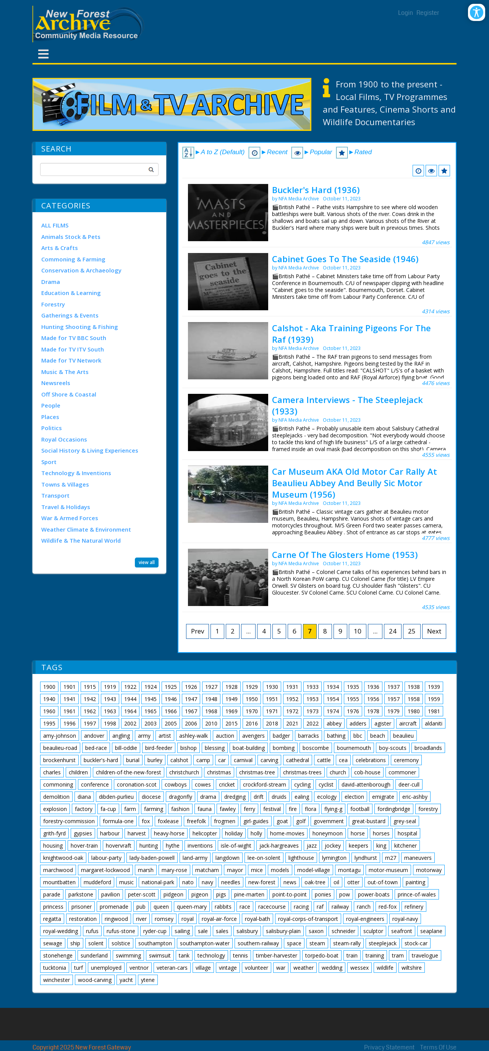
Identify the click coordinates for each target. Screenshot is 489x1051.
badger (281, 735)
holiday (234, 833)
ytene (148, 979)
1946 (171, 699)
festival (272, 808)
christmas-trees (302, 772)
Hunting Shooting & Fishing (79, 326)
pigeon (199, 894)
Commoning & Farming (73, 259)
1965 (150, 711)
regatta (52, 918)
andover (94, 735)
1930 (272, 686)
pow (344, 894)
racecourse (272, 906)
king (381, 845)
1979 (393, 711)
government (329, 821)
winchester (56, 979)
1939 (434, 686)
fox (146, 821)
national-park (158, 882)
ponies (323, 894)
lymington (334, 857)
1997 (90, 723)
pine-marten (249, 894)
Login (405, 12)
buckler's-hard (101, 760)
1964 (130, 711)
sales (222, 931)
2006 (191, 723)
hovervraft (118, 845)
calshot (179, 760)
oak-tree (314, 882)
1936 (373, 686)
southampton (155, 943)
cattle (324, 760)
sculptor (373, 931)
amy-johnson (59, 735)
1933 (312, 686)
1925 (171, 686)
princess (53, 906)
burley (154, 760)
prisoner (81, 906)
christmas (219, 772)
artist (165, 735)
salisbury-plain (283, 931)
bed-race (96, 747)
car (222, 760)
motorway (429, 870)
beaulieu (403, 735)
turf (78, 967)
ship (75, 943)
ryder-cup (155, 931)
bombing (284, 747)
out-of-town (383, 882)
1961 (69, 711)
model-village (313, 870)
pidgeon (173, 894)
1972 (292, 711)
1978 (373, 711)
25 (412, 631)
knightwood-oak (63, 857)
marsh (146, 870)
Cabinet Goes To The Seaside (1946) (345, 258)
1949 (231, 699)
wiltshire (412, 967)
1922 (130, 686)
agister (382, 723)
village (203, 967)
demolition (56, 796)
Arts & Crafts (59, 247)
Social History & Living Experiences (89, 450)
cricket (227, 784)
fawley (228, 808)
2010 (211, 723)
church (338, 772)
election (354, 796)
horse (358, 833)
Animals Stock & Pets (70, 236)
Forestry (53, 304)
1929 (252, 686)
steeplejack (383, 943)
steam (317, 943)
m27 (390, 857)
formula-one (118, 821)
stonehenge (58, 955)
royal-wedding (60, 931)
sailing (182, 931)
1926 (191, 686)
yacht (126, 979)
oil (336, 882)
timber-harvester (276, 955)
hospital (407, 833)
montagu (349, 870)
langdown (227, 857)
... (248, 631)
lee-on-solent (264, 857)
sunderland (94, 955)
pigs (221, 894)
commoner (402, 772)
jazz (312, 845)
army (144, 735)
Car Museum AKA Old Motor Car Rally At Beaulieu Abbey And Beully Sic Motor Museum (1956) (354, 483)
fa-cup (108, 808)
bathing (336, 735)
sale (203, 931)
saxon (316, 931)
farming (153, 808)
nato (188, 882)
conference (95, 784)
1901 (69, 686)
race (245, 906)
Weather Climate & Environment (86, 529)
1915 (90, 686)
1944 (130, 699)
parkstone (80, 894)
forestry (428, 808)
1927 (211, 686)
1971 (272, 711)
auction (225, 735)
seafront (401, 931)
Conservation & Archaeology (81, 270)
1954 (333, 699)
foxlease (168, 821)
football (359, 808)
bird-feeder (158, 747)
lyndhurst (366, 857)
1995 (49, 723)
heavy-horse (169, 833)
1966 (171, 711)
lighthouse (301, 857)
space (294, 943)
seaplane (431, 931)
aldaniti (433, 723)
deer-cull (408, 784)
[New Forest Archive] (89, 24)
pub (141, 906)
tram (398, 955)
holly (256, 833)
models (280, 870)
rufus (92, 931)
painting (415, 882)
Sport (49, 462)
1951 (272, 699)
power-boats (374, 894)
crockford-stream (264, 784)
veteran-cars (172, 967)
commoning (58, 784)
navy (207, 882)
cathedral (297, 760)
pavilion (110, 894)
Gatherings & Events (70, 315)
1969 (231, 711)
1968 (211, 711)
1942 (90, 699)
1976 (353, 711)
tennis (240, 955)
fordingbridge (393, 808)
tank (184, 955)
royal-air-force (219, 918)
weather (303, 967)
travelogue (425, 955)
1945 (150, 699)
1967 (191, 711)
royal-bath (257, 918)
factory (83, 808)
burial (132, 760)
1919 (110, 686)
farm (130, 808)
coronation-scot (137, 784)
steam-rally (347, 943)
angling (121, 735)
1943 (110, 699)
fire (293, 808)
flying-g (333, 808)
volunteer (256, 967)
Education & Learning (71, 293)
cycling (302, 784)
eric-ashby (414, 796)
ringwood (116, 918)
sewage (52, 943)
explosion (55, 808)
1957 (393, 699)
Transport (55, 495)
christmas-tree (257, 772)
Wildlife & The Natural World (81, 540)
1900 (49, 686)
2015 (231, 723)
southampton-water (205, 943)
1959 (434, 699)
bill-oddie (126, 747)
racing (301, 906)
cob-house (367, 772)
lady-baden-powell (152, 857)
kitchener (405, 845)
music (126, 882)
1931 (292, 686)
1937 (393, 686)
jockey (333, 845)
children (78, 772)
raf (320, 906)
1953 (312, 699)
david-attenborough (366, 784)
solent (96, 943)
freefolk (196, 821)
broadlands (428, 747)
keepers (358, 845)
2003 (150, 723)
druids (279, 796)
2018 (272, 723)
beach (377, 735)
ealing (302, 796)
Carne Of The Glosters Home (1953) (345, 554)
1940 (49, 699)
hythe (173, 845)
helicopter (205, 833)
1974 (333, 711)
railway (340, 906)
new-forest (261, 882)
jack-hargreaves (279, 845)
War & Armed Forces (69, 518)
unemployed (106, 967)
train (352, 955)
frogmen (224, 821)
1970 (252, 711)
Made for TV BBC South (73, 338)
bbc (357, 735)
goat (282, 821)
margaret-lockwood (105, 870)
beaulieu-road (60, 747)
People (50, 405)
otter (353, 882)
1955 (353, 699)
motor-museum (388, 870)
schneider (343, 931)
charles (52, 772)
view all (147, 562)
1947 (191, 699)
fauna (205, 808)
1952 (292, 699)
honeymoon (328, 833)
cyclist (326, 784)
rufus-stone (121, 931)
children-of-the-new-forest (128, 772)
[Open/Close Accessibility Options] (476, 12)
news (289, 882)
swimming (128, 955)
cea (343, 760)
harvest (137, 833)
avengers (253, 735)
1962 (90, 711)
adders (358, 723)
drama (208, 796)
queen (161, 906)
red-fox (388, 906)
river (141, 918)
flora (310, 808)
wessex (359, 967)
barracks (308, 735)
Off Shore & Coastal (68, 394)
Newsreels (55, 383)
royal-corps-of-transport (308, 918)
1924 (150, 686)
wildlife (385, 967)
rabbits (223, 906)
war (280, 967)
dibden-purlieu (116, 796)
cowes (203, 784)
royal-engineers (365, 918)
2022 (312, 723)
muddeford (97, 882)
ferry (249, 808)
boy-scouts (392, 747)
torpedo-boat (321, 955)
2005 (171, 723)
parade (51, 894)
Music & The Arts (65, 372)
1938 (414, 686)
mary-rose (174, 870)
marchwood (58, 870)
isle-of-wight (236, 845)
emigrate (383, 796)
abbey (334, 723)
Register (427, 12)
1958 (414, 699)
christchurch (184, 772)
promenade (114, 906)
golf (301, 821)
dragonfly (180, 796)
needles (230, 882)
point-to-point (289, 894)
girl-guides (256, 821)
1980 (414, 711)
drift (259, 796)
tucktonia (54, 967)
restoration (83, 918)
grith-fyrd (54, 833)
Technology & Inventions (76, 473)
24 (393, 631)
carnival (243, 760)
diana (84, 796)
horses (381, 833)
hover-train (84, 845)
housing (53, 845)
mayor (235, 870)
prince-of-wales (417, 894)
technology (211, 955)
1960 (49, 711)
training (375, 955)
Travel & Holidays (65, 507)
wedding (332, 967)
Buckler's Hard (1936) (315, 189)
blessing (215, 747)
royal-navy (405, 918)
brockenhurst (59, 760)
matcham (207, 870)
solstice (121, 943)
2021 (292, 723)
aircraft (408, 723)
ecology (327, 796)
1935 (353, 686)
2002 (130, 723)
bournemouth (354, 747)
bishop (188, 747)
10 (357, 631)
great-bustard (368, 821)
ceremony (406, 760)
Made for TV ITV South (72, 349)
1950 (252, 699)
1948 (211, 699)
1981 (434, 711)
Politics (51, 428)
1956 (373, 699)
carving (269, 760)
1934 (333, 686)
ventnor (139, 967)
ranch (364, 906)
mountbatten (59, 882)
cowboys (176, 784)
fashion (180, 808)
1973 (312, 711)
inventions (200, 845)
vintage (228, 967)
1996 (69, 723)
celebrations (371, 760)
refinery (414, 906)
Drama (50, 281)
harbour (110, 833)
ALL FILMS (54, 225)
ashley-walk (193, 735)
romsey (164, 918)
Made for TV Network (71, 360)
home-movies (287, 833)
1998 (110, 723)
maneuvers (418, 857)
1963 (110, 711)
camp (203, 760)
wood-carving (95, 979)
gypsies (83, 833)
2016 (252, 723)
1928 (231, 686)
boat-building (249, 747)
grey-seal (404, 821)
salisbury (247, 931)
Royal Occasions (64, 439)
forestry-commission (69, 821)
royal (187, 918)
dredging (235, 796)
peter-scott (141, 894)
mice (257, 870)
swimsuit (160, 955)
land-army (195, 857)
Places (50, 417)
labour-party (106, 857)
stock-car (416, 943)
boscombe (316, 747)
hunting (148, 845)
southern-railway (258, 943)
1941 (69, 699)
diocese (151, 796)
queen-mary (192, 906)
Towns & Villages (65, 484)
